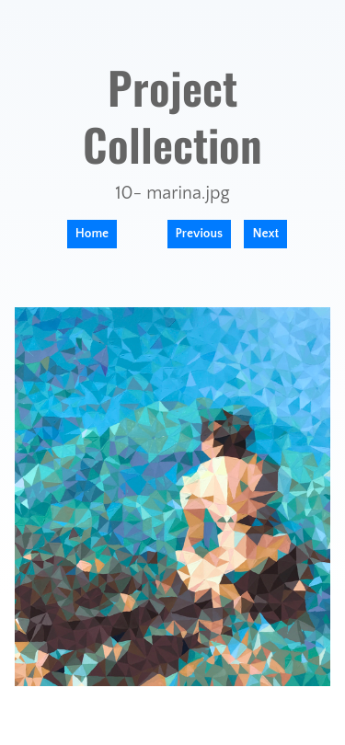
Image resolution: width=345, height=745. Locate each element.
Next (265, 233)
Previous (200, 233)
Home (92, 233)
